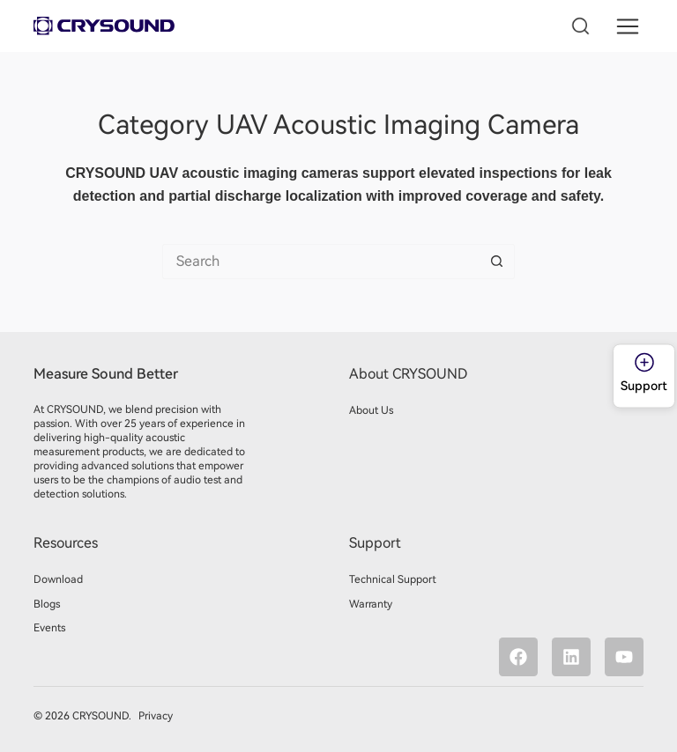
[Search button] (497, 261)
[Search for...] (321, 261)
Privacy (154, 716)
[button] (628, 26)
